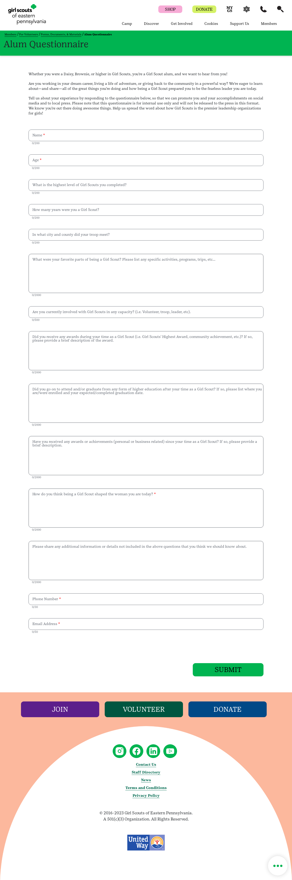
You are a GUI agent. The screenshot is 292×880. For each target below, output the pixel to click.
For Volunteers (28, 34)
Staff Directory (146, 772)
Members (10, 34)
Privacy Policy (146, 795)
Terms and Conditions (146, 787)
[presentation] (63, 647)
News (146, 780)
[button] (229, 11)
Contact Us (146, 764)
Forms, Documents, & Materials (61, 34)
